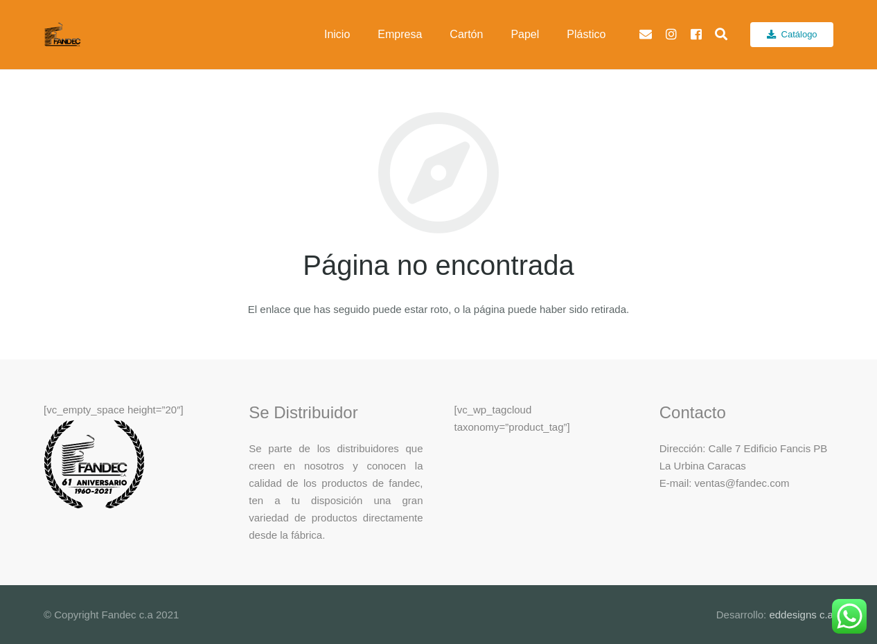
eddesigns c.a (799, 614)
